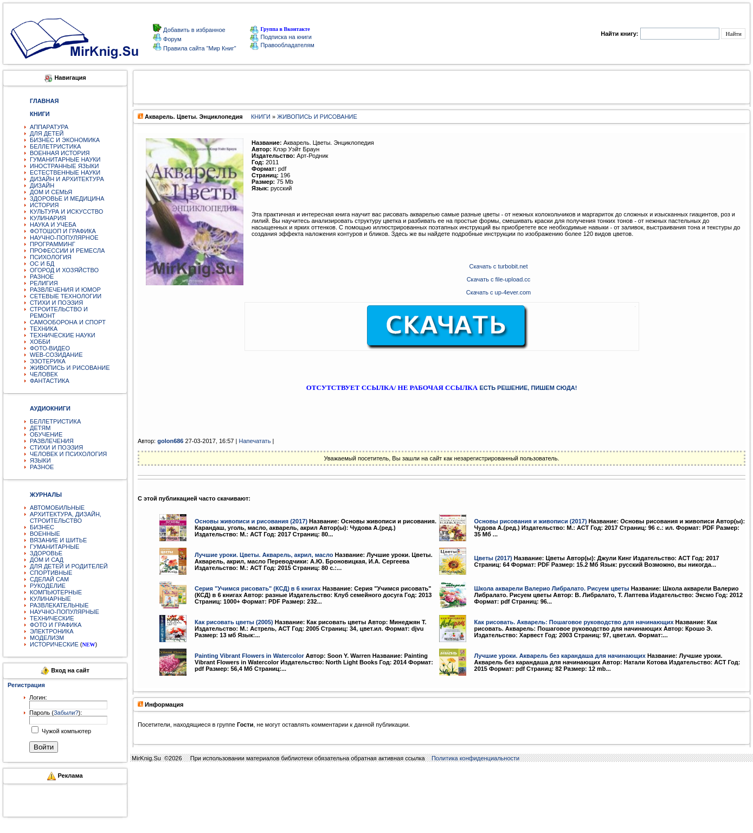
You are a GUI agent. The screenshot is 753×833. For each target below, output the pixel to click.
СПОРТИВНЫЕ (51, 572)
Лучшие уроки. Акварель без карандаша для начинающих (560, 655)
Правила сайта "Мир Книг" (199, 48)
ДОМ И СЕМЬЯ (51, 192)
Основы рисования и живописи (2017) (530, 521)
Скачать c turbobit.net (498, 266)
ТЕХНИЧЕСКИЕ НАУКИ (62, 335)
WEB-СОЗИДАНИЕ (56, 354)
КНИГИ (261, 116)
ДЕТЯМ (40, 428)
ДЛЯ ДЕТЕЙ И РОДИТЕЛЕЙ (69, 566)
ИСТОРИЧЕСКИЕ (54, 644)
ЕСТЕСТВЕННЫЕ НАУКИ (65, 172)
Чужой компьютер (65, 731)
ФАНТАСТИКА (49, 380)
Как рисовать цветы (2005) (234, 622)
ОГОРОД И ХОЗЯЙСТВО (64, 270)
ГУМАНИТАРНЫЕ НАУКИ (65, 159)
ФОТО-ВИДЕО (50, 348)
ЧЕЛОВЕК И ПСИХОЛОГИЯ (68, 454)
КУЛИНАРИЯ (48, 218)
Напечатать (255, 441)
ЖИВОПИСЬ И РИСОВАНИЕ (70, 367)
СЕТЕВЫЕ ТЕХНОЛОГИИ (65, 296)
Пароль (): (55, 712)
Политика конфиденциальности (475, 758)
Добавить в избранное (194, 30)
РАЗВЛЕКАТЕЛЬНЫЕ (59, 605)
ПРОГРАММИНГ (52, 244)
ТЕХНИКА (43, 328)
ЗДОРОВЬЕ (46, 553)
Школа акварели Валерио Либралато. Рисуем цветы (551, 588)
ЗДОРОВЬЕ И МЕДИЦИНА (67, 198)
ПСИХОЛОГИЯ (51, 257)
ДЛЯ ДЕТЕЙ (46, 133)
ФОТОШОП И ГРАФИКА (63, 231)
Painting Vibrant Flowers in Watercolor (249, 655)
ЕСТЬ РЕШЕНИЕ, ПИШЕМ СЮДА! (528, 388)
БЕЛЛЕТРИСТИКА (55, 146)
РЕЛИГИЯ (44, 283)
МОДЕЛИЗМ (47, 638)
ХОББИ (40, 341)
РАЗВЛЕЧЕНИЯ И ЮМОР (65, 289)
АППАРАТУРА (49, 127)
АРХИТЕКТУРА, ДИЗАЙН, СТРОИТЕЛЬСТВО (65, 517)
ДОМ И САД (46, 559)
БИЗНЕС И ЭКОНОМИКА (65, 140)
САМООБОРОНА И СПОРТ (68, 322)
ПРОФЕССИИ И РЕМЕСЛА (67, 250)
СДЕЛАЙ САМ (49, 579)
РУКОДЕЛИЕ (48, 585)
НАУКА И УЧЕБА (53, 224)
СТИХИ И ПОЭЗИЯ (56, 302)
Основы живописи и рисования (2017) (251, 521)
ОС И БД (42, 263)
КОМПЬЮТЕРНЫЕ (56, 592)
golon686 (170, 441)
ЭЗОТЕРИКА (48, 361)
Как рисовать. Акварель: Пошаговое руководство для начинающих (574, 622)
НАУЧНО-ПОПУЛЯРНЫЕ (64, 611)
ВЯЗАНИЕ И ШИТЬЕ (58, 540)
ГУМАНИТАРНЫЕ (54, 546)
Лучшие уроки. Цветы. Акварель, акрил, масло (264, 555)
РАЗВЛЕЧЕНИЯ (52, 441)
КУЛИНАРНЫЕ (50, 598)
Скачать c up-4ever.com (498, 292)
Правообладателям (282, 45)
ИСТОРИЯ (44, 205)
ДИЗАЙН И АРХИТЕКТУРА (67, 179)
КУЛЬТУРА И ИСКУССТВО (66, 211)
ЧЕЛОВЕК (44, 374)
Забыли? (66, 712)
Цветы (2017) (493, 558)
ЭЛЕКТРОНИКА (51, 631)
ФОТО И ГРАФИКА (55, 624)
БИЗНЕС (42, 527)
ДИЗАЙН (42, 185)
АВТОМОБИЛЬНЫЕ (57, 507)
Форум (171, 39)
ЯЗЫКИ (40, 460)
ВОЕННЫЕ (45, 533)
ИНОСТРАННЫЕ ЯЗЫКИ (64, 166)
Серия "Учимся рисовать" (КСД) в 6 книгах (258, 588)
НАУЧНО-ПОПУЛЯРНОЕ (64, 237)
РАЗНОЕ (42, 276)
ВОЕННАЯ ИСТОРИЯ (60, 153)
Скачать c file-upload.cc (499, 279)
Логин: (38, 697)
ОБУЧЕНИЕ (46, 434)
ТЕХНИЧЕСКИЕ (52, 618)
